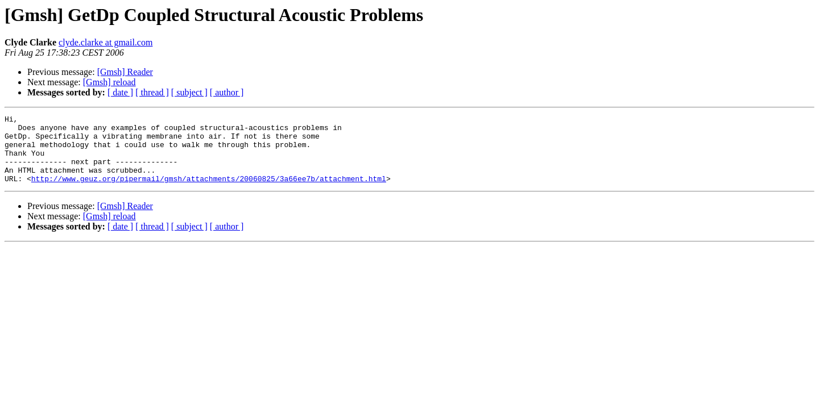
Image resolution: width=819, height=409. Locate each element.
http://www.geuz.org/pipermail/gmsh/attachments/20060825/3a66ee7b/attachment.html (208, 192)
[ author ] (227, 92)
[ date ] (120, 92)
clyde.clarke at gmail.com (105, 42)
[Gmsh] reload (109, 82)
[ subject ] (189, 92)
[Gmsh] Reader (125, 72)
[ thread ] (152, 92)
